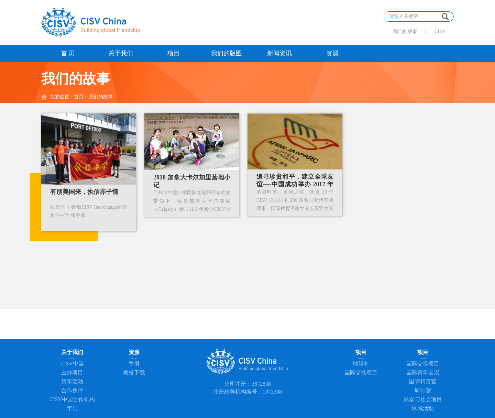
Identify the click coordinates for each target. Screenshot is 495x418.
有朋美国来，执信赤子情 (84, 191)
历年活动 (72, 381)
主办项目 (72, 372)
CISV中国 (72, 363)
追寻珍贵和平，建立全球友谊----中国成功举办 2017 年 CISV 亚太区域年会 (294, 184)
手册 (134, 363)
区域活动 (423, 408)
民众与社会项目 (423, 399)
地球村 (361, 363)
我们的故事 (405, 31)
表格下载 (134, 372)
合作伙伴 (72, 390)
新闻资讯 (279, 53)
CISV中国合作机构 (72, 399)
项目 (173, 53)
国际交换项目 (360, 372)
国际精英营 (423, 381)
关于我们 (120, 53)
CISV (440, 31)
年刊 (72, 408)
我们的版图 (226, 53)
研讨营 (423, 390)
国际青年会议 (422, 372)
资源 (332, 53)
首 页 (68, 53)
